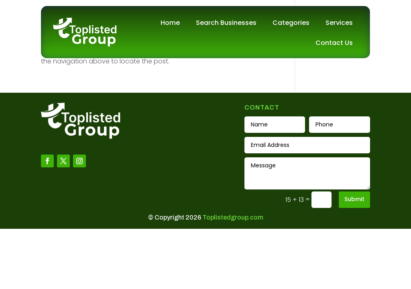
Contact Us (334, 42)
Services (339, 22)
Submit (354, 199)
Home (170, 22)
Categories (291, 22)
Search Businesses (226, 22)
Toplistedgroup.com (232, 217)
